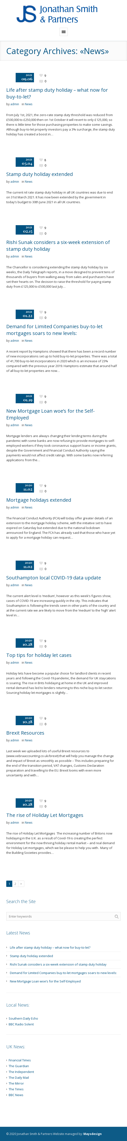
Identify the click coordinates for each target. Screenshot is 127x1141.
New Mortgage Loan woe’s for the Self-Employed (45, 981)
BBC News (16, 1095)
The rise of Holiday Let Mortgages (44, 815)
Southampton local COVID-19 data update (53, 577)
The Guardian (19, 1066)
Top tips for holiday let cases (39, 655)
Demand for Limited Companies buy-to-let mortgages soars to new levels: (54, 329)
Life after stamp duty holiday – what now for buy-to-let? (50, 947)
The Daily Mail (19, 1077)
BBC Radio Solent (21, 1024)
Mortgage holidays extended (38, 500)
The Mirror (16, 1083)
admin (14, 104)
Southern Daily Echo (23, 1018)
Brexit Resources (25, 733)
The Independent (21, 1072)
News (28, 104)
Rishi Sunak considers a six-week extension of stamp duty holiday (58, 964)
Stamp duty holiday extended (39, 174)
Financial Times (20, 1060)
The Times (16, 1089)
